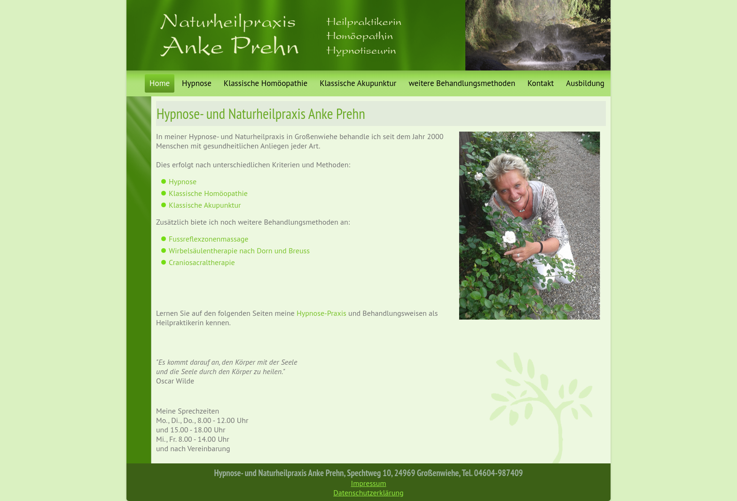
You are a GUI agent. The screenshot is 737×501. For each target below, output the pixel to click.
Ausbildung (585, 83)
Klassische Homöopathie (265, 83)
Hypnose (197, 83)
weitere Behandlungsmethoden (461, 83)
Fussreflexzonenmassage (208, 238)
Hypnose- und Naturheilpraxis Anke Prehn (261, 113)
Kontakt (540, 83)
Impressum (368, 483)
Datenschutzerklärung (368, 492)
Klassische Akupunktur (358, 83)
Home (159, 83)
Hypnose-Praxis (321, 313)
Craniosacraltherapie (202, 262)
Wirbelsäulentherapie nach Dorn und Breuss (239, 250)
